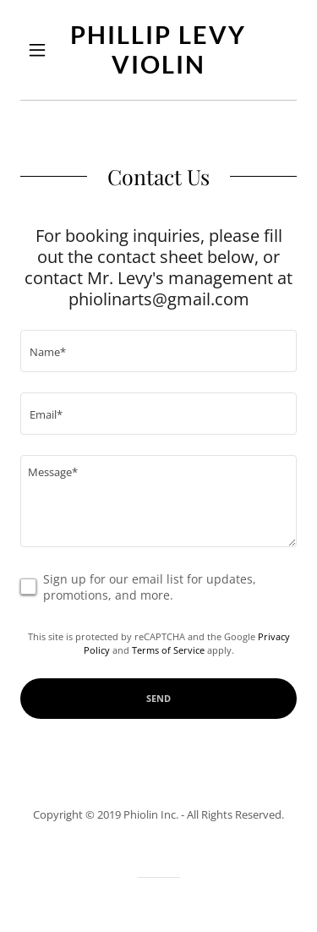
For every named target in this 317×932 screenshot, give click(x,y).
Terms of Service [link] (168, 650)
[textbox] (158, 351)
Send (158, 698)
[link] (158, 49)
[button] (41, 50)
